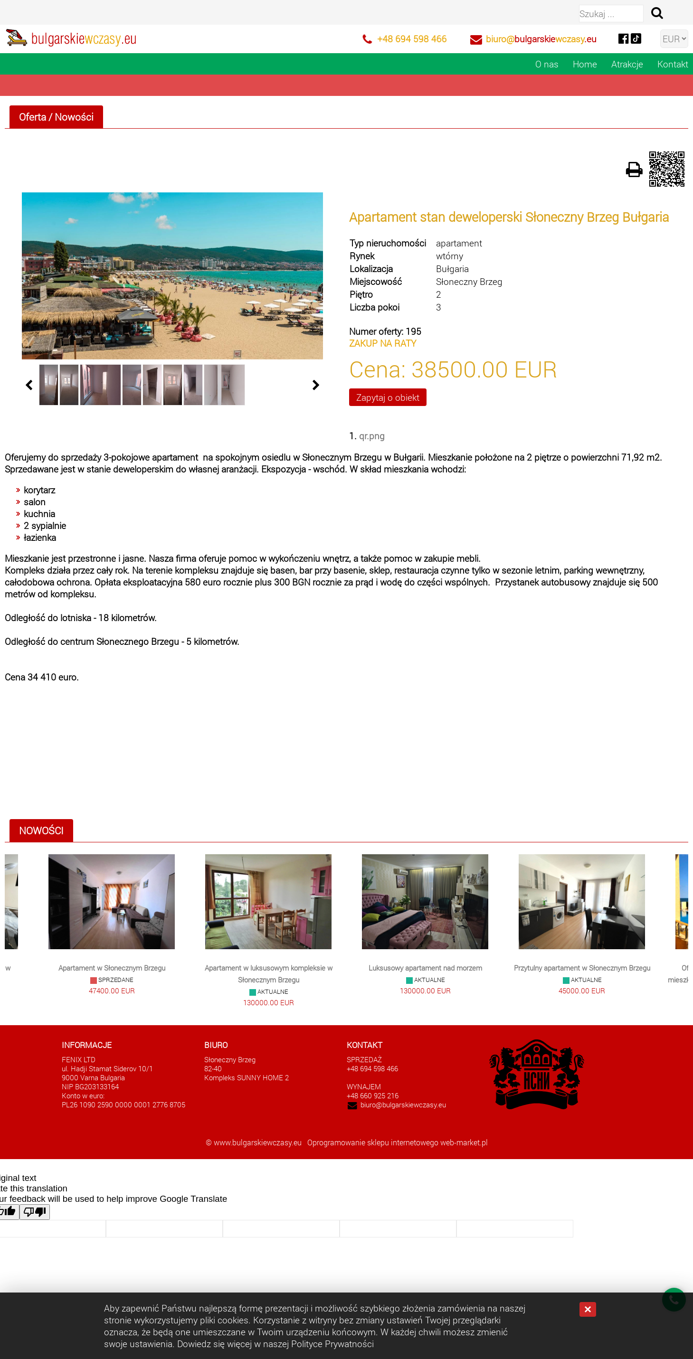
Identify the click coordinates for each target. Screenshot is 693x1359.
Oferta (32, 116)
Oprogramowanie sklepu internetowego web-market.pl (397, 1142)
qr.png (372, 436)
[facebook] (623, 38)
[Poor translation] (34, 1212)
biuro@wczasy (541, 39)
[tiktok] (636, 38)
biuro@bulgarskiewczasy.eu (403, 1104)
